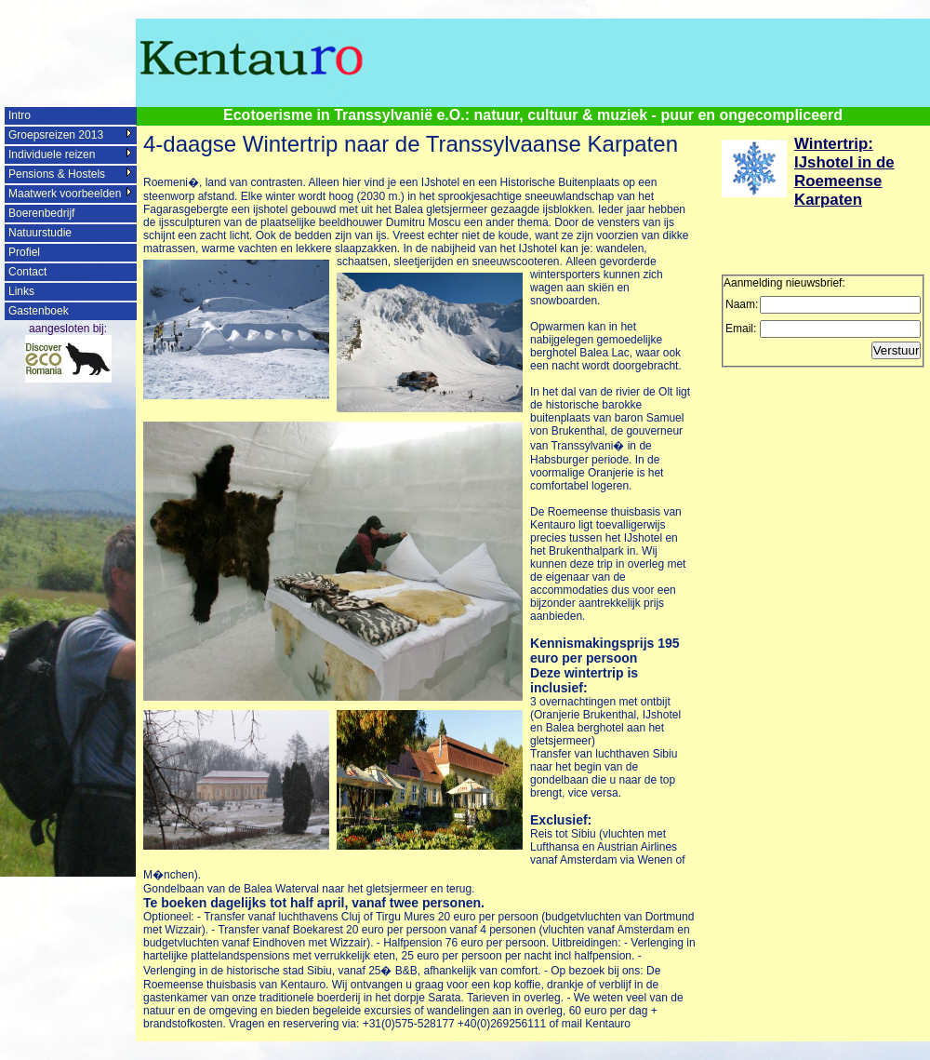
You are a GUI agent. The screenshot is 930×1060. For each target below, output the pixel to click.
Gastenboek (38, 310)
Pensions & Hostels (56, 174)
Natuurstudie (40, 232)
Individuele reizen (51, 154)
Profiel (24, 252)
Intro (19, 115)
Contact (27, 271)
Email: (740, 328)
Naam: (741, 304)
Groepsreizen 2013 (55, 134)
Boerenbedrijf (41, 213)
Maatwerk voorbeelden (64, 193)
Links (21, 291)
